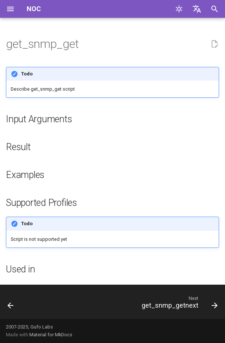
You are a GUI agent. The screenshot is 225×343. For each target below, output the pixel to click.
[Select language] (196, 8)
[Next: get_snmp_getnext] (178, 304)
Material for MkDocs (50, 334)
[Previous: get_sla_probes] (10, 304)
